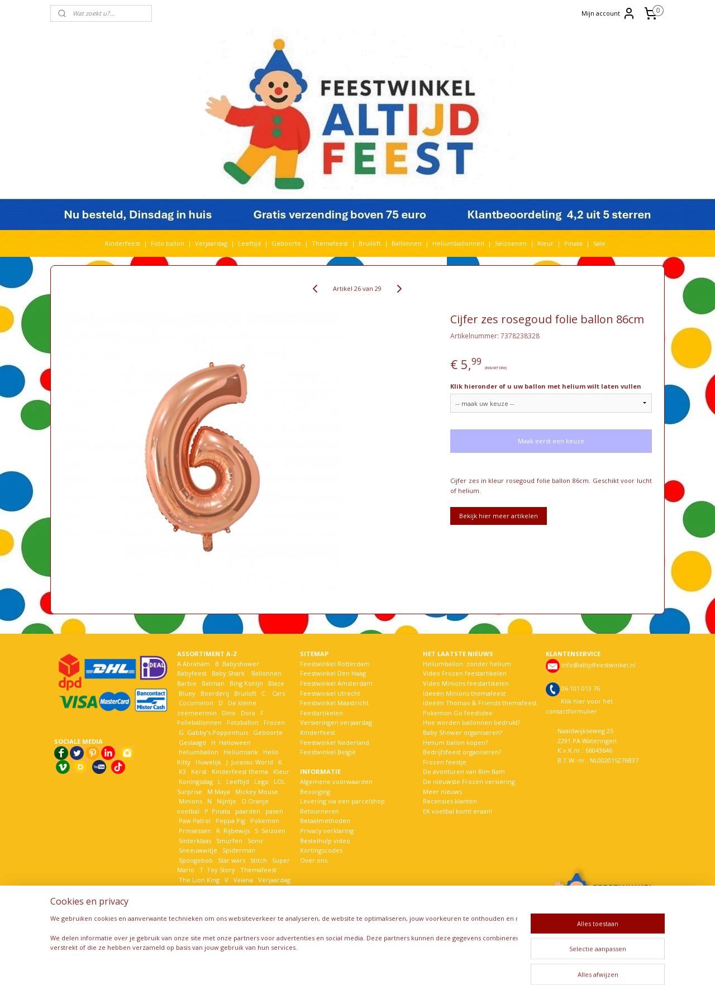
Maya (222, 791)
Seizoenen (511, 243)
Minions (189, 801)
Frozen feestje (444, 762)
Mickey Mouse (256, 791)
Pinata (573, 243)
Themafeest (330, 243)
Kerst (199, 771)
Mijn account (608, 13)
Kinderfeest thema (240, 771)
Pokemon (264, 820)
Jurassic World (252, 762)
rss (353, 964)
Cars (278, 693)
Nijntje (225, 801)
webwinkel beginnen (396, 964)
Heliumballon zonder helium (467, 663)
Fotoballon (243, 722)
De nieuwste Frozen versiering (469, 781)
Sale (599, 243)
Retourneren (319, 811)
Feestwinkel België (328, 752)
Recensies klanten (450, 801)
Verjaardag (211, 243)
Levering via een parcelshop (342, 801)
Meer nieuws (442, 791)
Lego (260, 781)
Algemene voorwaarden (336, 781)
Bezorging (315, 791)
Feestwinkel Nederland (334, 742)
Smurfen (229, 840)
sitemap (330, 964)
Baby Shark (228, 673)
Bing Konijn (246, 683)
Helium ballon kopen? (455, 742)
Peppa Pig (230, 820)
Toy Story (221, 870)
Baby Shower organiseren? (462, 732)
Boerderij (215, 693)
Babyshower (241, 663)
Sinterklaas (195, 840)
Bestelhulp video (325, 840)
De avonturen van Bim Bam (464, 771)
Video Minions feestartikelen (466, 683)
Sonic (255, 840)
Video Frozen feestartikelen (465, 673)
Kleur (545, 243)
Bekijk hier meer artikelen (498, 515)
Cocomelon (196, 703)
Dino (229, 713)
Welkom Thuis (238, 889)
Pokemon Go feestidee (458, 713)
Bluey (187, 693)
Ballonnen (407, 243)
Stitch (258, 860)
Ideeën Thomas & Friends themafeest (480, 703)
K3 (181, 771)
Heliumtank (240, 752)
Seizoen (273, 830)
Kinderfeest (122, 243)
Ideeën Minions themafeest (464, 693)
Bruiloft (370, 243)
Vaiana (243, 880)
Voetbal (189, 889)
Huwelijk (208, 762)
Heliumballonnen (458, 243)
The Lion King (198, 880)
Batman (213, 683)
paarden (247, 811)
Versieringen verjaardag (336, 722)
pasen (274, 811)
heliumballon (198, 752)
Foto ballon (167, 243)
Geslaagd (192, 742)
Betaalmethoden (325, 820)
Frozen (274, 722)
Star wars (231, 860)
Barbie (187, 683)
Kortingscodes (321, 850)
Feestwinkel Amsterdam (336, 683)
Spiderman (238, 850)
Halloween (235, 742)
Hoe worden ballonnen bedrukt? (471, 722)
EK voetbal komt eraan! (457, 811)
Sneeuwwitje (198, 850)
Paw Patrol (194, 820)
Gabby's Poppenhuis (216, 732)
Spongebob (196, 860)
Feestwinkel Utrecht (330, 693)
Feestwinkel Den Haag (333, 673)
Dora (247, 713)
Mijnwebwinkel (493, 964)
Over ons (313, 860)
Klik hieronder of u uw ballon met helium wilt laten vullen (545, 386)
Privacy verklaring (327, 830)
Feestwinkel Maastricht (334, 703)
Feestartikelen (321, 713)
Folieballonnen (199, 722)
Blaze (275, 683)
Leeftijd (249, 243)
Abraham (196, 663)
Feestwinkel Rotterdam (335, 663)
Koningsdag (195, 781)
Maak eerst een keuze (551, 441)
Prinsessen (194, 830)
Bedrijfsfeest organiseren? (462, 752)
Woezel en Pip (230, 899)
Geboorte (286, 243)
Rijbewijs (236, 830)
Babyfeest (192, 673)
